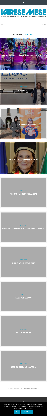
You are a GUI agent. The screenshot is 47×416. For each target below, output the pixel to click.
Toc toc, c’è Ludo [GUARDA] (23, 125)
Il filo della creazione (23, 263)
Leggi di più (27, 412)
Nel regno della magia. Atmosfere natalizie (23, 55)
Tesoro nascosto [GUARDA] (23, 194)
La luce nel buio (23, 298)
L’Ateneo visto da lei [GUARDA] (23, 159)
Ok (17, 412)
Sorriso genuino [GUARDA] (23, 367)
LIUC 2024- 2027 (23, 90)
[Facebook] (23, 2)
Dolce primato (23, 332)
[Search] (45, 24)
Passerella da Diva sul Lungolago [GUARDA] (23, 229)
